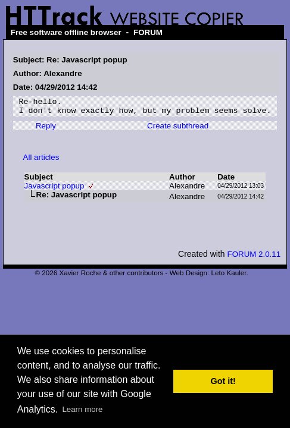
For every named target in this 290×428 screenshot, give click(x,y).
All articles (41, 160)
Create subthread (177, 129)
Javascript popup (54, 189)
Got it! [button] (223, 381)
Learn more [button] (82, 409)
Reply (46, 129)
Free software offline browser (66, 32)
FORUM (148, 32)
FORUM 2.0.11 (254, 257)
